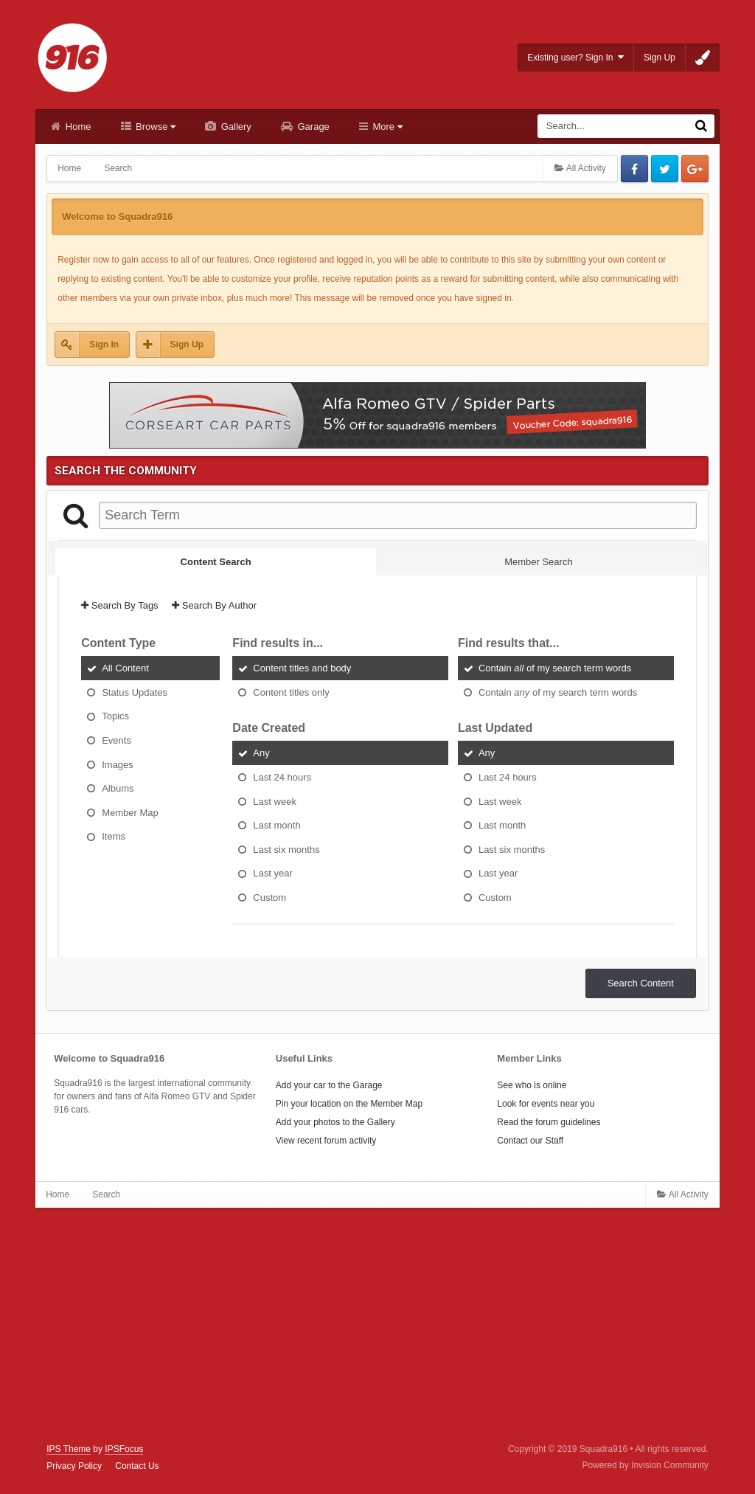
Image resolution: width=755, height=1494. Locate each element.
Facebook (634, 168)
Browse (154, 126)
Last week (274, 800)
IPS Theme (68, 1449)
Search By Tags (119, 605)
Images (117, 764)
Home (77, 126)
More (386, 126)
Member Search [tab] (538, 561)
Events (116, 740)
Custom (269, 896)
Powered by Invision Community (645, 1465)
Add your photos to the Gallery (335, 1122)
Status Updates (134, 691)
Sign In (104, 344)
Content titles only (291, 691)
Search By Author (214, 605)
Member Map (130, 811)
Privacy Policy (74, 1466)
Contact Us (137, 1466)
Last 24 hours (282, 777)
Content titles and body (302, 668)
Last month (276, 825)
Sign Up (659, 57)
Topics (115, 716)
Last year (272, 873)
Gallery (234, 126)
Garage (312, 126)
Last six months (286, 848)
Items (113, 836)
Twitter (664, 168)
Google (695, 168)
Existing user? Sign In (575, 57)
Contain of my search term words (555, 668)
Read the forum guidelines (548, 1122)
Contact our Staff (530, 1140)
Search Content (641, 983)
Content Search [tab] (216, 561)
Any (261, 752)
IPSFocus (124, 1449)
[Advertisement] (377, 1325)
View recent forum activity (326, 1140)
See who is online (531, 1085)
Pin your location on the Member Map (349, 1104)
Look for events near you (545, 1104)
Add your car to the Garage (329, 1085)
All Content (125, 668)
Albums (117, 788)
